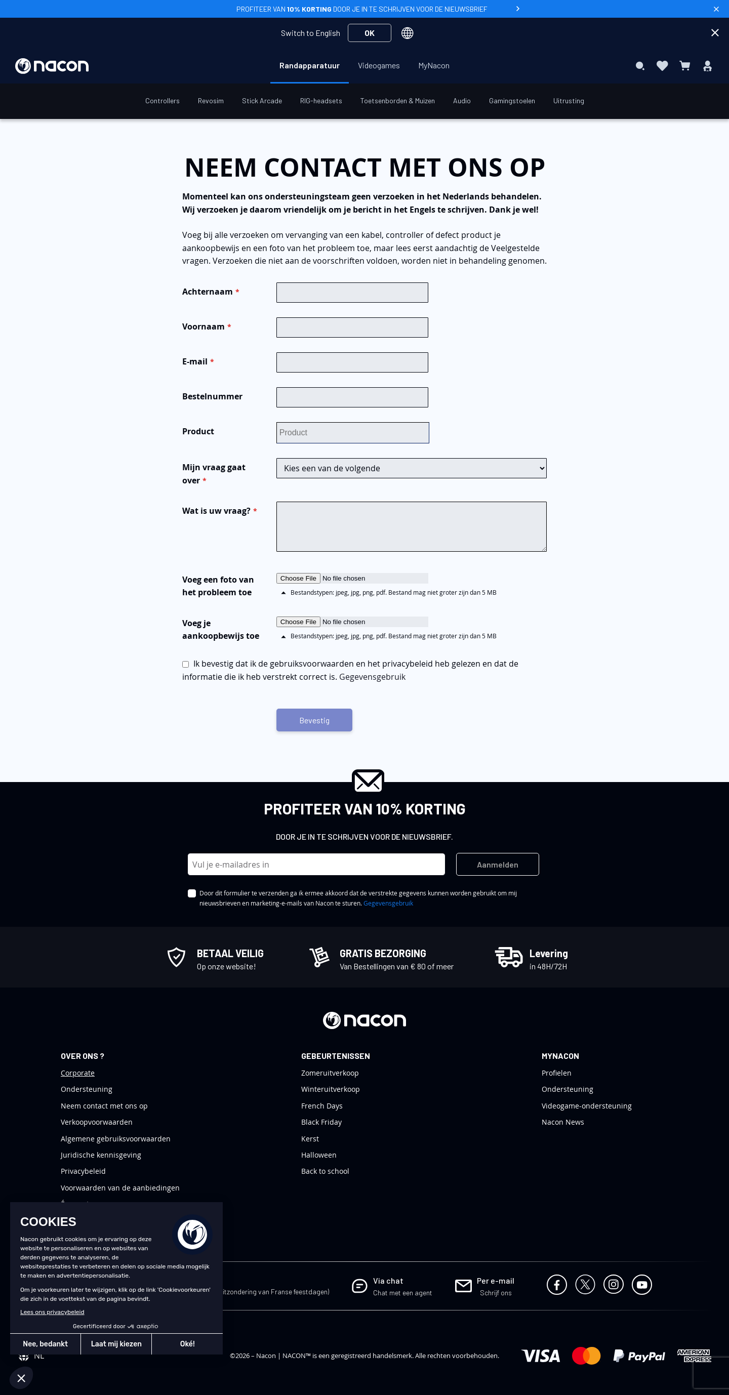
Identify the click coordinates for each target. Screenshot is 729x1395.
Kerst (310, 1138)
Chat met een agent (402, 1292)
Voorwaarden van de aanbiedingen (120, 1188)
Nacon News (563, 1122)
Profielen (557, 1073)
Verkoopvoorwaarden (97, 1122)
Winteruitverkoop (330, 1089)
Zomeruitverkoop (330, 1073)
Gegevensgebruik (372, 676)
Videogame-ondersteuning (587, 1106)
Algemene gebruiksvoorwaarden (116, 1138)
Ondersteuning (86, 1089)
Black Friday (321, 1122)
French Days (322, 1106)
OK (369, 32)
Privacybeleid (83, 1171)
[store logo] (52, 66)
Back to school (325, 1171)
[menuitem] (309, 65)
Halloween (319, 1155)
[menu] (364, 66)
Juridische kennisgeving (101, 1155)
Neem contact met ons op (104, 1106)
